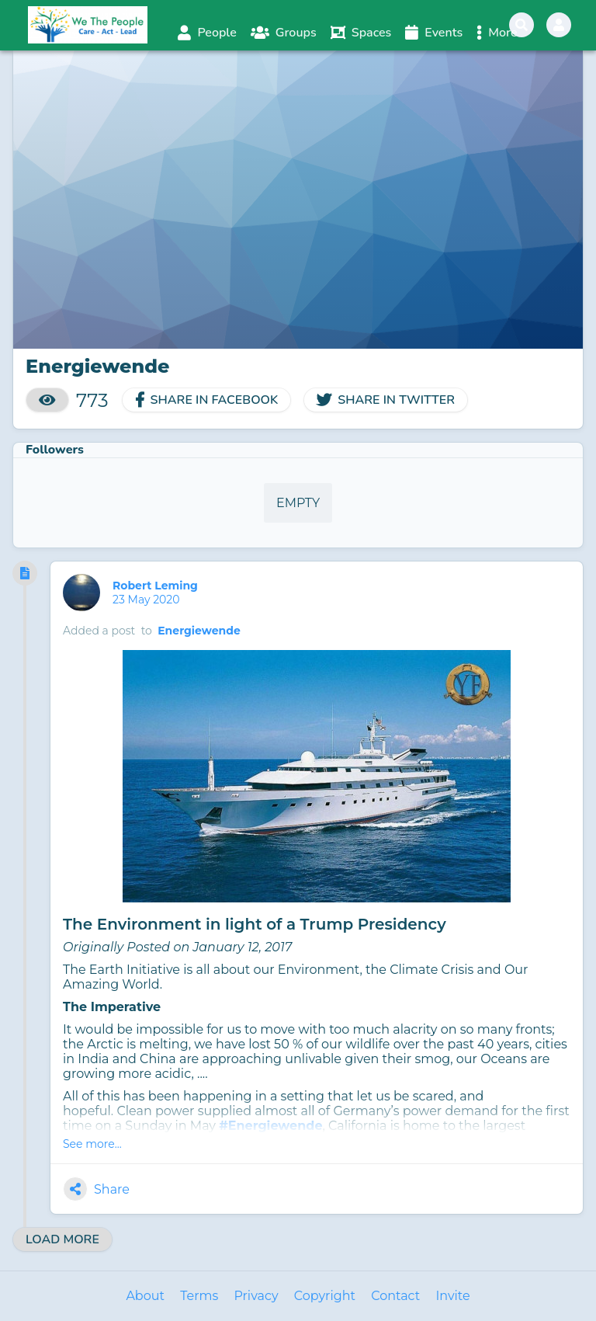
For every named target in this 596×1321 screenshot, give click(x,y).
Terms (199, 1295)
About (145, 1295)
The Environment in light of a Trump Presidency (254, 924)
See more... (92, 1144)
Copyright (324, 1295)
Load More (62, 1239)
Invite (452, 1295)
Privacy (256, 1295)
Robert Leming (157, 586)
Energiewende (199, 631)
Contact (395, 1295)
